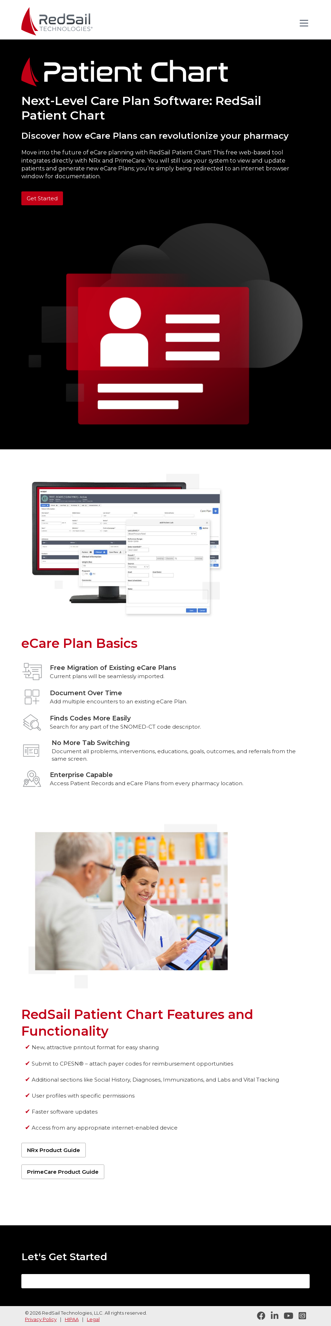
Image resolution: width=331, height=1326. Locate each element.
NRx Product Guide (53, 1150)
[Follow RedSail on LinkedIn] (272, 1316)
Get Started (42, 198)
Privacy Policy (41, 1319)
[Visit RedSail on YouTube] (285, 1316)
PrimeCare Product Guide (63, 1171)
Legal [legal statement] (93, 1319)
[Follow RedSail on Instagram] (299, 1316)
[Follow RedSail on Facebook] (259, 1316)
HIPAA (72, 1319)
